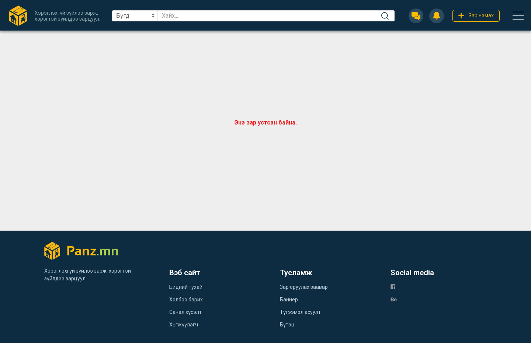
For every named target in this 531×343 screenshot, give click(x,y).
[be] (394, 299)
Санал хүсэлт (185, 312)
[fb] (393, 286)
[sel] (135, 15)
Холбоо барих (186, 299)
